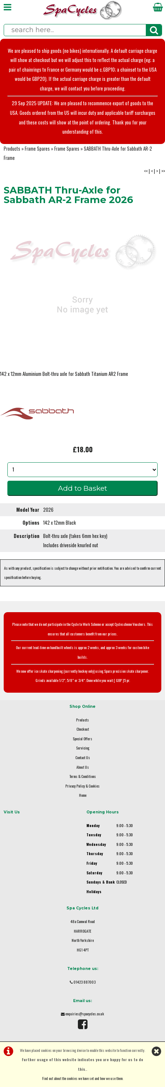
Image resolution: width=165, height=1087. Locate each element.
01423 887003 (84, 982)
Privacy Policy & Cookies (82, 786)
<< (146, 171)
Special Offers (82, 738)
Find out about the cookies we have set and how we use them (82, 1078)
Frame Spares (37, 148)
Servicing (82, 748)
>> (163, 171)
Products (12, 148)
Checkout (82, 729)
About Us (82, 767)
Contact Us (82, 757)
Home (82, 795)
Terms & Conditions (82, 776)
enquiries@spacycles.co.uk (84, 1013)
